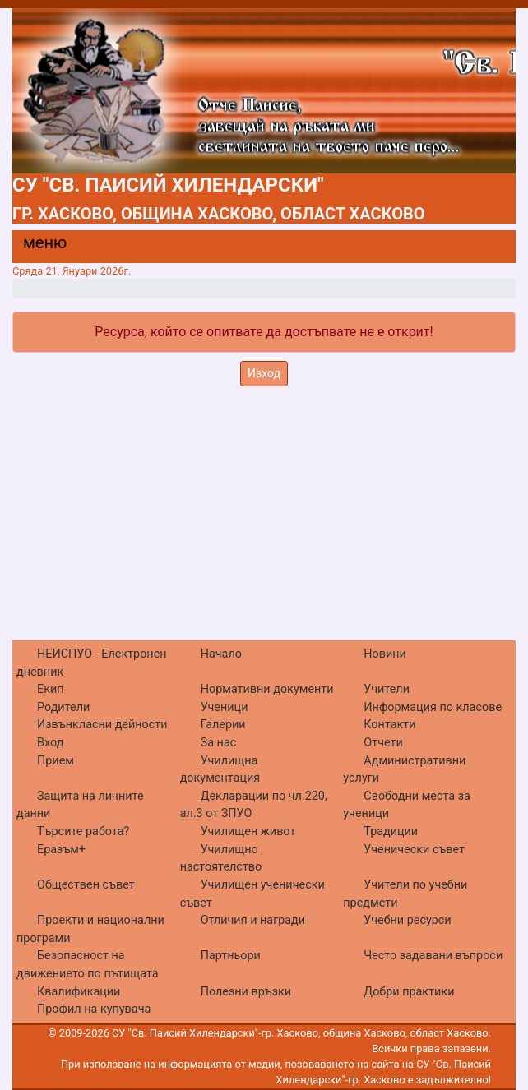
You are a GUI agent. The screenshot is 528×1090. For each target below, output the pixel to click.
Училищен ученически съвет (252, 894)
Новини (385, 654)
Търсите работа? (83, 831)
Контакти (389, 725)
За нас (219, 743)
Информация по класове (433, 707)
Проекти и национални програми (90, 929)
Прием (55, 761)
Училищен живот (248, 831)
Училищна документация (220, 770)
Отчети (383, 743)
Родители (63, 707)
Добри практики (409, 992)
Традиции (391, 831)
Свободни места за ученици (406, 805)
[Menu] (35, 246)
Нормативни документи (267, 689)
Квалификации (78, 992)
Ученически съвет (414, 850)
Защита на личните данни (80, 805)
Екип (50, 689)
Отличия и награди (253, 920)
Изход (264, 373)
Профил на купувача (94, 1009)
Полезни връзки (246, 992)
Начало (221, 654)
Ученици (224, 707)
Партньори (231, 956)
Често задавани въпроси (433, 956)
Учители (387, 689)
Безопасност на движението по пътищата (87, 965)
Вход (50, 743)
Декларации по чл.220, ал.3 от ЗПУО (253, 805)
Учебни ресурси (407, 920)
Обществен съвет (86, 885)
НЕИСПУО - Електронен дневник (91, 663)
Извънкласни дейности (102, 725)
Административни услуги (404, 770)
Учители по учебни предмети (405, 894)
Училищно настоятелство (221, 859)
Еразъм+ (61, 850)
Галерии (223, 725)
